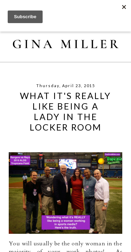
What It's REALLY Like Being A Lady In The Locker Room (65, 111)
